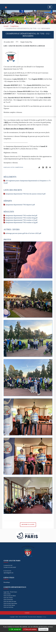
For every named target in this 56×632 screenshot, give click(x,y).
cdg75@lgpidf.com (8, 572)
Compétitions (14, 26)
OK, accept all (15, 629)
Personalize (43, 629)
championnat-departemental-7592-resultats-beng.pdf (20, 218)
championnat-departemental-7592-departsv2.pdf (19, 204)
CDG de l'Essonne (8, 599)
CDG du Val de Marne (9, 605)
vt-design (44, 616)
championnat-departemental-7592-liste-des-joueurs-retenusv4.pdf (24, 194)
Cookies (27, 612)
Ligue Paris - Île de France (10, 592)
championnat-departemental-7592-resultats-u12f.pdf (20, 220)
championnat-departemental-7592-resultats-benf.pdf (20, 215)
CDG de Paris (7, 594)
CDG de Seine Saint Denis (10, 603)
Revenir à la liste (28, 524)
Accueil (6, 26)
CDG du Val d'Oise (8, 607)
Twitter (39, 167)
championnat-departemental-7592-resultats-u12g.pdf (20, 222)
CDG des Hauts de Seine (10, 601)
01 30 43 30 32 (7, 571)
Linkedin (46, 167)
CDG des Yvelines (8, 597)
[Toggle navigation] (50, 7)
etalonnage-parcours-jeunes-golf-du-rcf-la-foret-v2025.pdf (22, 233)
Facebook (43, 167)
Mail (50, 167)
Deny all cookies (29, 629)
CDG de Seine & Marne (10, 595)
